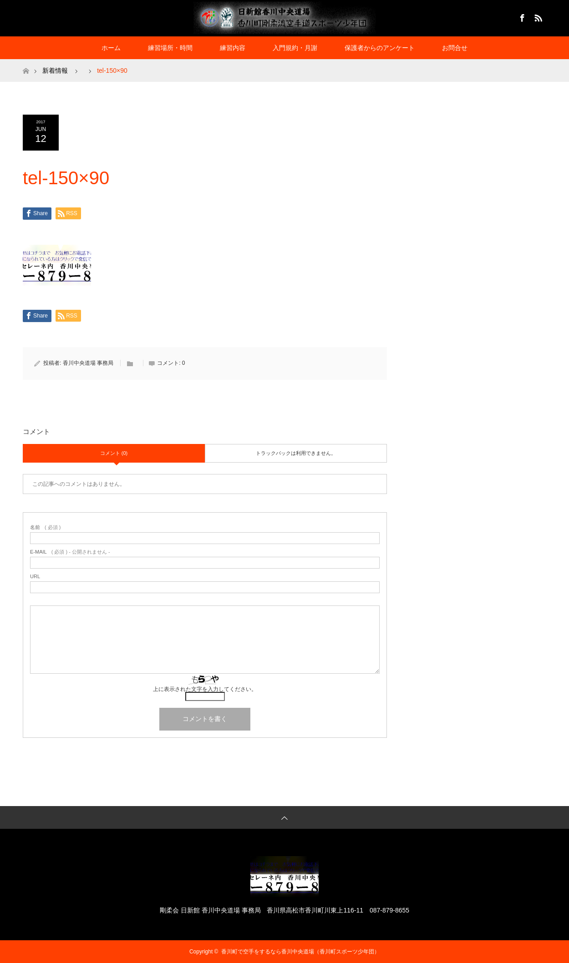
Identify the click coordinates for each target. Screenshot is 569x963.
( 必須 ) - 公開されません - (70, 552)
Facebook (521, 16)
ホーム (111, 47)
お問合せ (454, 47)
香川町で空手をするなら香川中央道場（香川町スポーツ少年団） (300, 951)
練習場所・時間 (170, 47)
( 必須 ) (45, 527)
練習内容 (232, 47)
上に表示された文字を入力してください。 (205, 689)
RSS (537, 16)
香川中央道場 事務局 (88, 363)
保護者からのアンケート (380, 47)
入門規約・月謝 (295, 47)
